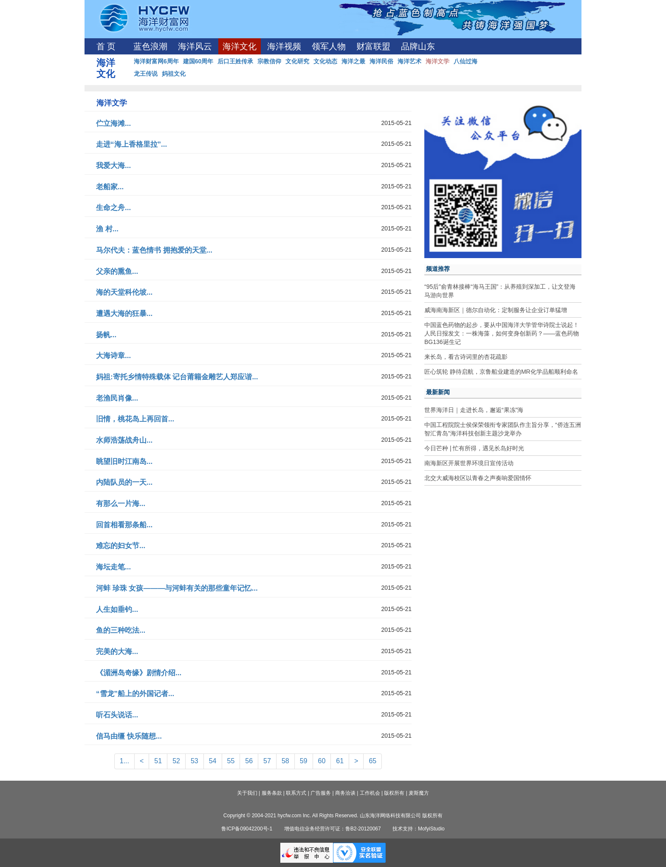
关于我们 (247, 793)
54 (213, 761)
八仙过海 (465, 61)
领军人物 (329, 46)
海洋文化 (240, 46)
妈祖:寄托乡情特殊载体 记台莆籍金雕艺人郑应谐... (177, 377)
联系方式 (296, 793)
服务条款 (272, 793)
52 (176, 761)
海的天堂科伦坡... (124, 292)
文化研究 (297, 61)
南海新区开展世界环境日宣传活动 (469, 463)
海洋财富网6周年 (156, 61)
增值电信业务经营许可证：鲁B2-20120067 (332, 829)
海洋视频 (284, 46)
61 (340, 761)
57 (267, 761)
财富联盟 (373, 46)
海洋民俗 (381, 61)
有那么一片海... (120, 504)
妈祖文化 (174, 73)
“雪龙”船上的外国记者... (135, 694)
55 (231, 761)
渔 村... (107, 229)
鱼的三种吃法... (120, 630)
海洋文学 (437, 61)
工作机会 (370, 793)
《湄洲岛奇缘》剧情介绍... (138, 673)
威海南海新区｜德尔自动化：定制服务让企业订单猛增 (495, 310)
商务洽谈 (345, 793)
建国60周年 (198, 61)
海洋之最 (353, 61)
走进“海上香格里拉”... (131, 144)
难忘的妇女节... (120, 546)
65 (372, 761)
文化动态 (325, 61)
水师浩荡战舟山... (124, 440)
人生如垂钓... (117, 609)
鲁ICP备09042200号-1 (246, 829)
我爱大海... (113, 166)
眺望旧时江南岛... (124, 462)
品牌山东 (418, 46)
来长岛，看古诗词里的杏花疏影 (466, 356)
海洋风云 (195, 46)
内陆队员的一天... (124, 482)
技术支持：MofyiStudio (418, 829)
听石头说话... (117, 715)
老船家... (110, 187)
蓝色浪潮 (150, 46)
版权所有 (394, 793)
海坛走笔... (113, 567)
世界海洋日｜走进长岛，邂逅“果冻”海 (473, 409)
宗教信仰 (269, 61)
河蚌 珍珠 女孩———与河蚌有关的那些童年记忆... (177, 588)
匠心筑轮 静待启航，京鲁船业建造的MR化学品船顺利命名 (501, 371)
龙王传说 (146, 73)
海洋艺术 (409, 61)
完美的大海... (117, 652)
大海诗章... (113, 356)
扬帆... (106, 335)
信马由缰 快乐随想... (129, 736)
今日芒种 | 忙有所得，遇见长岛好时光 (474, 448)
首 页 (106, 46)
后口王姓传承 (235, 61)
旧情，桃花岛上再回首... (135, 419)
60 (322, 761)
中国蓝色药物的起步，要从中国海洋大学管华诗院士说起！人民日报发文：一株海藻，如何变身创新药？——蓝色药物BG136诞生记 (501, 333)
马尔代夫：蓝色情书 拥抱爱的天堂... (154, 250)
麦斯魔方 (419, 793)
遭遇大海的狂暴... (124, 314)
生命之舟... (113, 208)
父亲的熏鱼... (117, 271)
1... (124, 761)
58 (285, 761)
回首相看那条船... (124, 525)
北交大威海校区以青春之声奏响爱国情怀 (477, 478)
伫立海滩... (113, 123)
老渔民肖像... (117, 398)
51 (158, 761)
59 (304, 761)
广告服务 (320, 793)
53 (194, 761)
